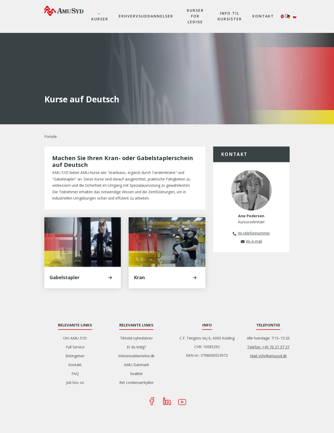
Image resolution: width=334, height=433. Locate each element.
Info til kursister (230, 16)
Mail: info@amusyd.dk (268, 355)
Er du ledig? (136, 346)
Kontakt (263, 16)
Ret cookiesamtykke (136, 382)
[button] (110, 278)
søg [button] (287, 16)
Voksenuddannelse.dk (136, 355)
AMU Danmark (136, 364)
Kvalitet (136, 373)
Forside (50, 136)
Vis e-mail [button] (254, 241)
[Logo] (64, 10)
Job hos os (75, 382)
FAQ (75, 373)
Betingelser (75, 355)
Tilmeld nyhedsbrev (136, 338)
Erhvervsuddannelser (146, 16)
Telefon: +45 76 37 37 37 (268, 346)
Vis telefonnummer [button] (254, 233)
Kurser (99, 18)
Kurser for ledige (195, 16)
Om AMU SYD (75, 338)
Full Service (75, 346)
